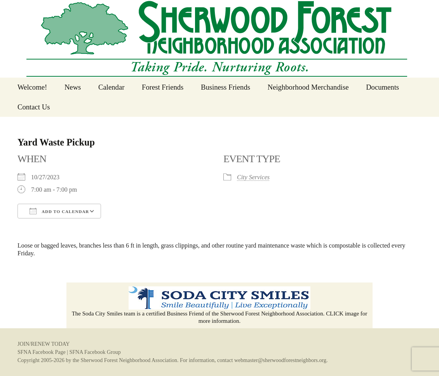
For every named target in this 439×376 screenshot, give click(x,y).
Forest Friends (162, 87)
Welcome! (32, 87)
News (72, 87)
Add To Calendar (59, 211)
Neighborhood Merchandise (308, 87)
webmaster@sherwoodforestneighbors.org (280, 360)
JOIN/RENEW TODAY (43, 344)
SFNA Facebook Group (94, 352)
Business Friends (225, 87)
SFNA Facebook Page (41, 352)
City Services (253, 177)
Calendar (111, 87)
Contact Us (33, 107)
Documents (382, 87)
